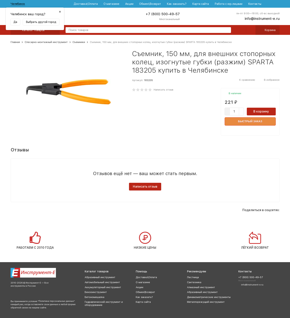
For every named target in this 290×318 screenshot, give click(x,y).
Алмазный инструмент (201, 287)
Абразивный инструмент (100, 277)
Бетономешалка (94, 297)
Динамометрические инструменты (209, 297)
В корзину (261, 111)
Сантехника (194, 282)
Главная (15, 42)
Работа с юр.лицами (228, 4)
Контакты (254, 4)
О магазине (111, 4)
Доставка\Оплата (86, 4)
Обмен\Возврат (150, 4)
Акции (129, 4)
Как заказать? (176, 4)
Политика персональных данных (56, 301)
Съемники (78, 42)
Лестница (193, 277)
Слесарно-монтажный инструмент (46, 42)
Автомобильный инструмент (102, 282)
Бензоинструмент (96, 292)
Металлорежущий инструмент (206, 301)
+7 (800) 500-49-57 (163, 14)
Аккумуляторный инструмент (103, 287)
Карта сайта (200, 4)
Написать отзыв (163, 89)
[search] (226, 30)
